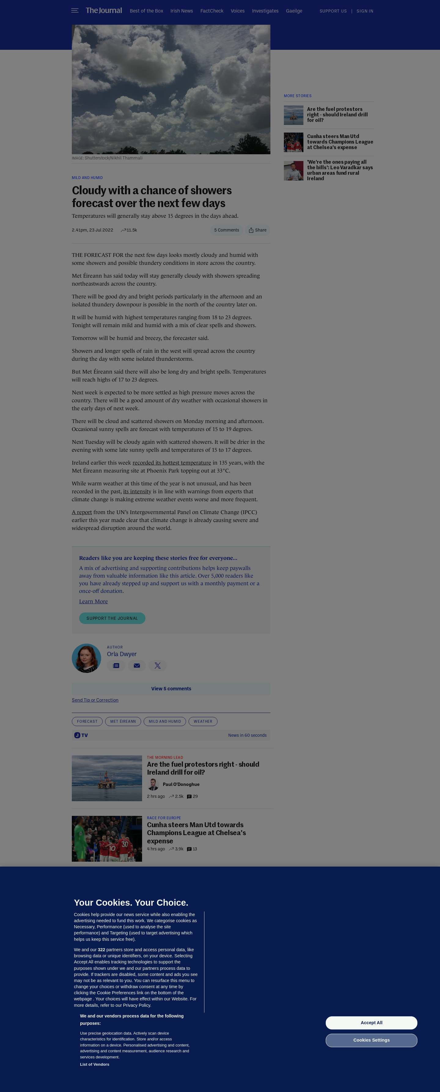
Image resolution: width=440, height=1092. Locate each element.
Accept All (372, 1022)
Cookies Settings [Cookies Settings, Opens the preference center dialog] (372, 1040)
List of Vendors (94, 1064)
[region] (220, 979)
